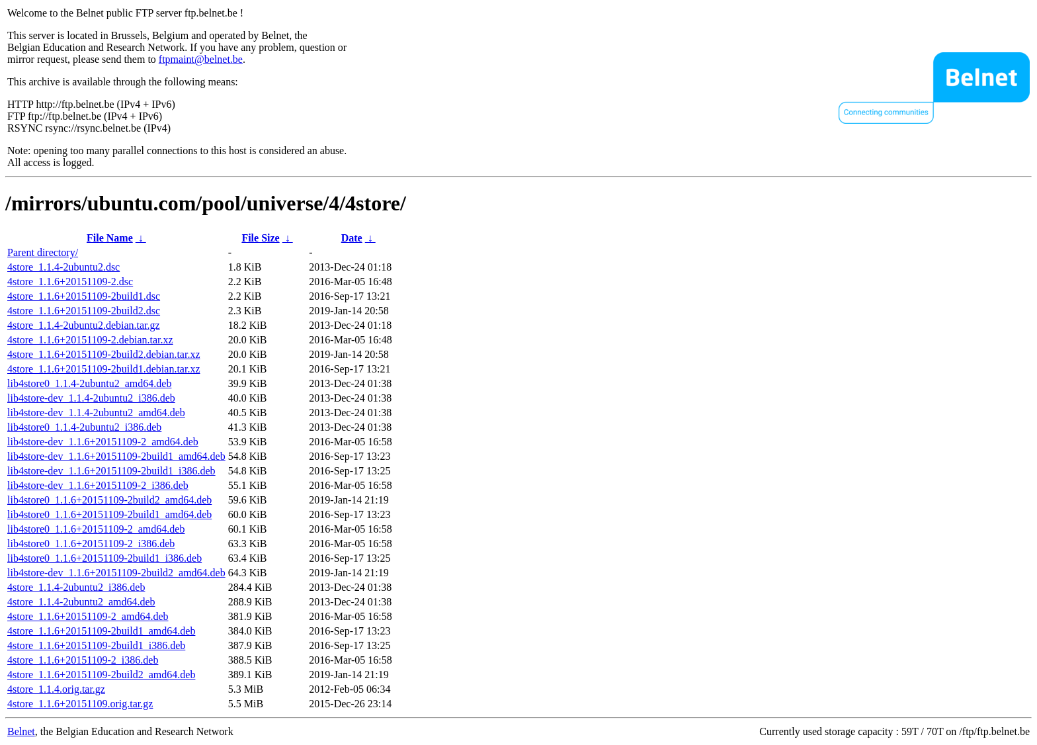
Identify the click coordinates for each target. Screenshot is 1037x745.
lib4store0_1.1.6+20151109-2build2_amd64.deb (109, 499)
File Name (110, 237)
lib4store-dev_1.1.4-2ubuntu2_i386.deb (91, 398)
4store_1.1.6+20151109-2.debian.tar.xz (90, 339)
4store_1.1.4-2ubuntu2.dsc (63, 267)
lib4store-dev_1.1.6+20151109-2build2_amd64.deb (116, 572)
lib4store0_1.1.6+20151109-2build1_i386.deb (104, 558)
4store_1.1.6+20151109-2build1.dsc (83, 296)
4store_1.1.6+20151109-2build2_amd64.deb (101, 674)
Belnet (21, 731)
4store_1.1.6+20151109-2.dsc (70, 281)
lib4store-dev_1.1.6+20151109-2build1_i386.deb (111, 470)
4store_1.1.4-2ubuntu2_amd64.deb (81, 601)
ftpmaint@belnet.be (201, 59)
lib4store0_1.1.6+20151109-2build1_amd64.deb (109, 514)
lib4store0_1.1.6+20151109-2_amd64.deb (96, 529)
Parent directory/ (42, 252)
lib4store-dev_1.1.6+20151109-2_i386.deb (97, 485)
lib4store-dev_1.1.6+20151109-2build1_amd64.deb (116, 456)
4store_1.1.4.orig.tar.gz (56, 689)
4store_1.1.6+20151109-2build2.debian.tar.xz (103, 354)
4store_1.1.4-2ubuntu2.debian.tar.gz (83, 325)
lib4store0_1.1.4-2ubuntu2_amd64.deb (89, 383)
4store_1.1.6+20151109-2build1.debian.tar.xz (103, 368)
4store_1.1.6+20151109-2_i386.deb (82, 660)
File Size (260, 237)
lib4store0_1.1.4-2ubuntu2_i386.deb (84, 427)
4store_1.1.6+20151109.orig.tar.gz (80, 703)
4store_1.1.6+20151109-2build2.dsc (83, 310)
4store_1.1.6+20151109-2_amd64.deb (88, 616)
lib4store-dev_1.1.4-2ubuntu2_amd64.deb (96, 412)
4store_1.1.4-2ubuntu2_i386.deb (76, 587)
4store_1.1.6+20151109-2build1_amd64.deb (101, 630)
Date (351, 237)
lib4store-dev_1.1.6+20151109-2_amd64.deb (102, 441)
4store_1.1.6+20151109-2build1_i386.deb (96, 645)
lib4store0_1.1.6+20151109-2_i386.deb (91, 543)
